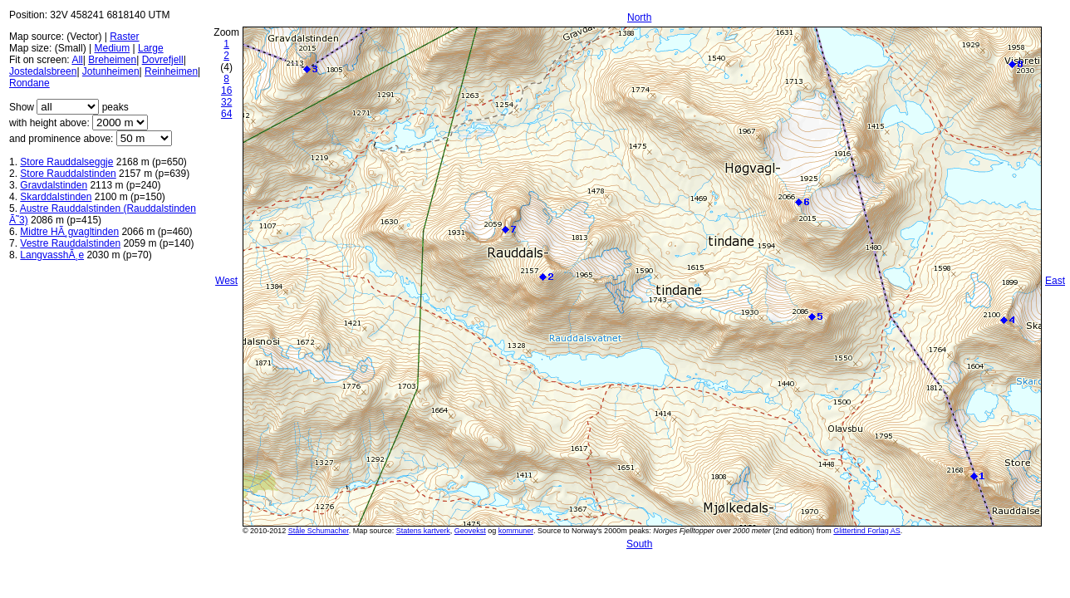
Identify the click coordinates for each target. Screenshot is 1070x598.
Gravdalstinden (53, 185)
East (1055, 281)
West (226, 281)
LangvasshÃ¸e (52, 255)
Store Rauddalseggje (66, 162)
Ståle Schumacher (318, 531)
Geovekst (470, 531)
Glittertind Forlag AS (867, 531)
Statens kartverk (423, 531)
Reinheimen (171, 71)
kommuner (515, 531)
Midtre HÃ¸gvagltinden (69, 232)
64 (226, 114)
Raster (124, 36)
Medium (112, 48)
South (639, 544)
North (639, 17)
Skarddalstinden (55, 197)
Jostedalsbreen (42, 71)
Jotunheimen (111, 71)
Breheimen (112, 60)
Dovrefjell (163, 60)
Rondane (29, 83)
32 (226, 102)
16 (226, 90)
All (76, 60)
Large (151, 48)
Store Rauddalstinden (67, 173)
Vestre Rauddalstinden (70, 243)
